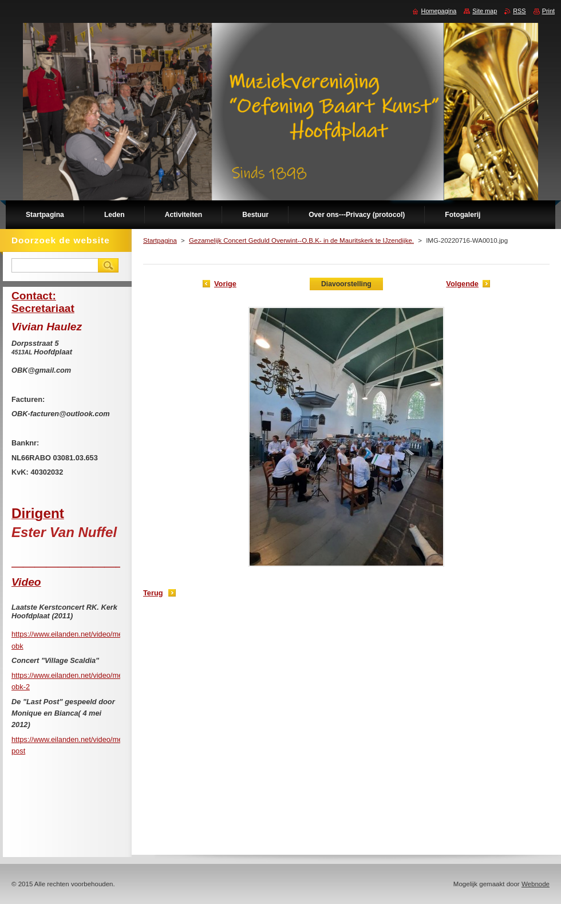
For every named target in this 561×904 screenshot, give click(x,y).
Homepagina (439, 10)
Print (548, 10)
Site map (484, 10)
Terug (153, 593)
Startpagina (160, 240)
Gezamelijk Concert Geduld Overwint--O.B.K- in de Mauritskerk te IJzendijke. (301, 240)
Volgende (462, 283)
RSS (519, 10)
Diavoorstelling (346, 284)
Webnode (536, 884)
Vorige (225, 283)
